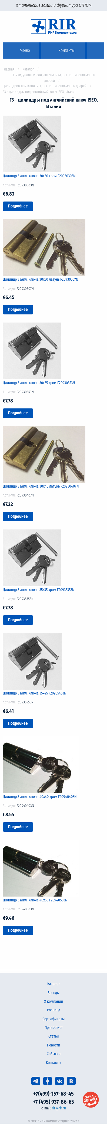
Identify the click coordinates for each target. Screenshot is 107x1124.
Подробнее (18, 206)
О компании (53, 1001)
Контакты (53, 1063)
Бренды (53, 993)
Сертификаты (53, 1019)
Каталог (28, 69)
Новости (53, 1045)
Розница (53, 1010)
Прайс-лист (54, 1027)
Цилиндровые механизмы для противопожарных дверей (44, 86)
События (54, 1054)
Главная (8, 69)
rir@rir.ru (59, 1108)
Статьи (53, 1036)
